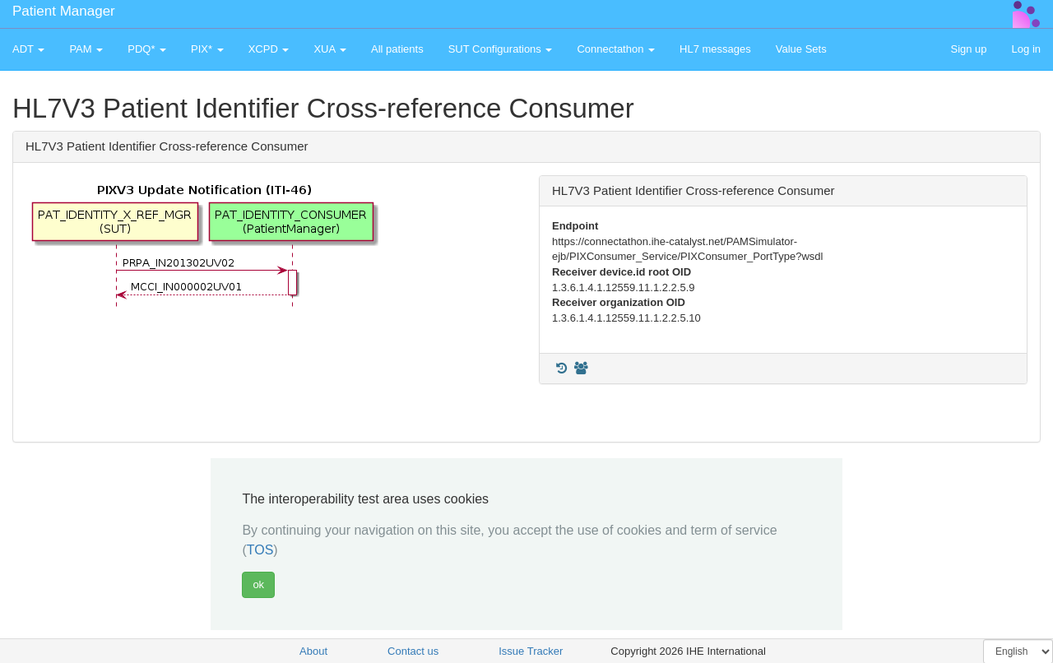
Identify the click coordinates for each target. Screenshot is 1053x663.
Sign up (968, 49)
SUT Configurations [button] (500, 49)
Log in (1026, 49)
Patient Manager (63, 11)
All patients (397, 49)
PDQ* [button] (147, 49)
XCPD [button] (269, 49)
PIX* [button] (207, 49)
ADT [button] (28, 49)
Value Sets (801, 49)
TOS (260, 550)
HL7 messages (715, 49)
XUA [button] (329, 49)
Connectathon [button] (616, 49)
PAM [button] (86, 49)
